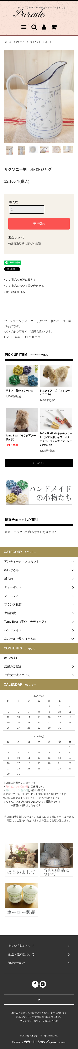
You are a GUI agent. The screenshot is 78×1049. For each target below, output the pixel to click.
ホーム (8, 42)
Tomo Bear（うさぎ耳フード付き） (21, 437)
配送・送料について (54, 1013)
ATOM (55, 1021)
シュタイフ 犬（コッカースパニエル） (56, 392)
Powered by (39, 1042)
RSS (47, 1021)
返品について (16, 237)
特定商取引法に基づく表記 (24, 243)
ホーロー (49, 42)
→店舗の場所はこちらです (26, 805)
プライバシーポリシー (31, 1021)
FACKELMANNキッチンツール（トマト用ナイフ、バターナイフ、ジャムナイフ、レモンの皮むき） (56, 439)
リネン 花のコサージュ (19, 390)
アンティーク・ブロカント (28, 42)
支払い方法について (31, 1013)
